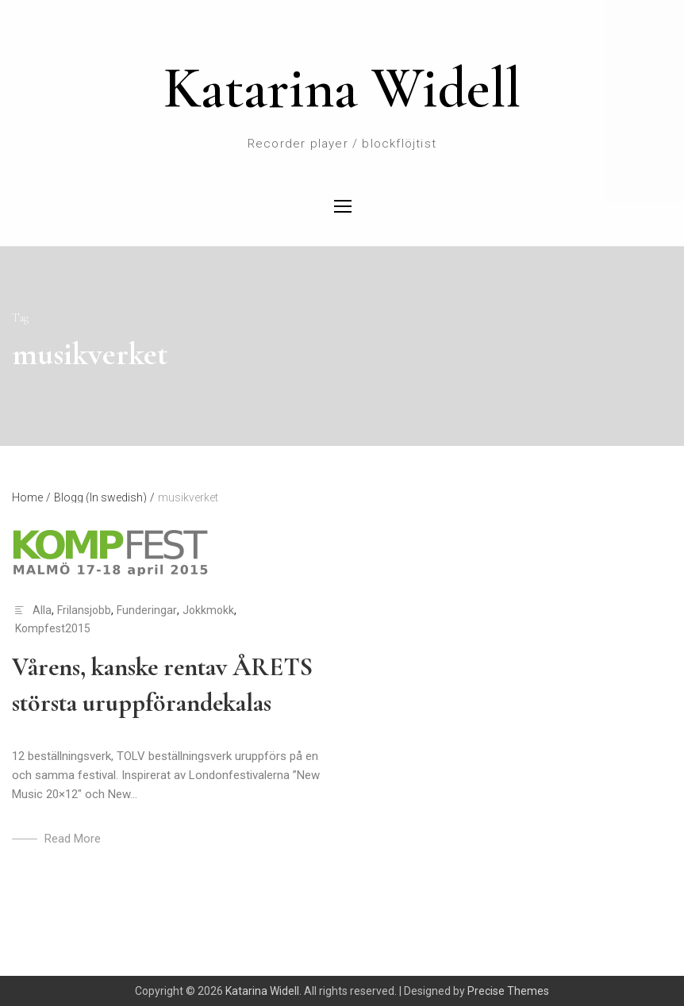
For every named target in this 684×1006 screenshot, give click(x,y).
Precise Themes (508, 991)
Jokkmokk (208, 610)
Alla (42, 610)
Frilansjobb (84, 610)
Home (31, 497)
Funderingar (147, 610)
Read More (72, 838)
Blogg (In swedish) (104, 497)
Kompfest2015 (52, 628)
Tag (20, 317)
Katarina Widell (342, 88)
